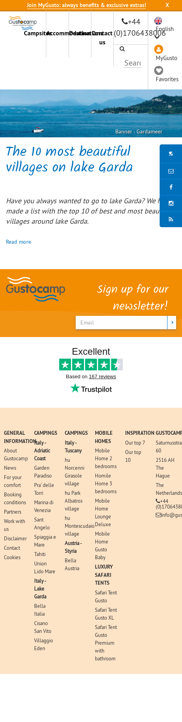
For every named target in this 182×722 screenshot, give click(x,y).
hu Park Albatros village (73, 501)
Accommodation (57, 33)
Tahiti (40, 554)
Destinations (80, 33)
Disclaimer (15, 538)
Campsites (35, 33)
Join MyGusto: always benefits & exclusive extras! (86, 5)
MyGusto (166, 58)
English (165, 29)
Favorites (167, 79)
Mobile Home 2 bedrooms (105, 458)
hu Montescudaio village (80, 526)
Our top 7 (135, 442)
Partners (12, 512)
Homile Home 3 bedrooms (105, 483)
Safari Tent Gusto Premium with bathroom (106, 643)
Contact (12, 548)
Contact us (102, 37)
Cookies (12, 557)
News (10, 468)
